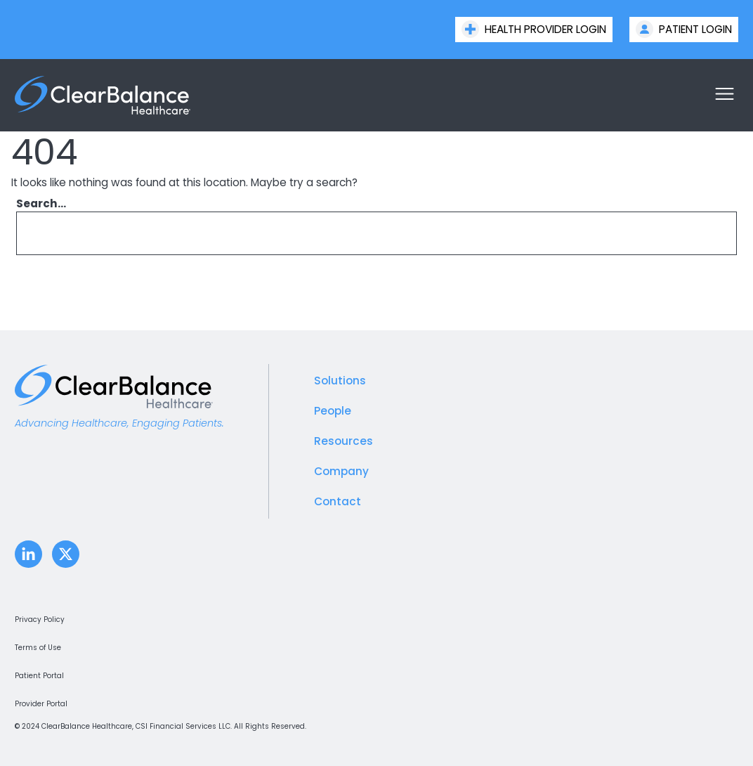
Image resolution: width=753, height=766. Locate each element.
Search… (41, 203)
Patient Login (684, 29)
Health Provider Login (533, 29)
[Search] (706, 233)
